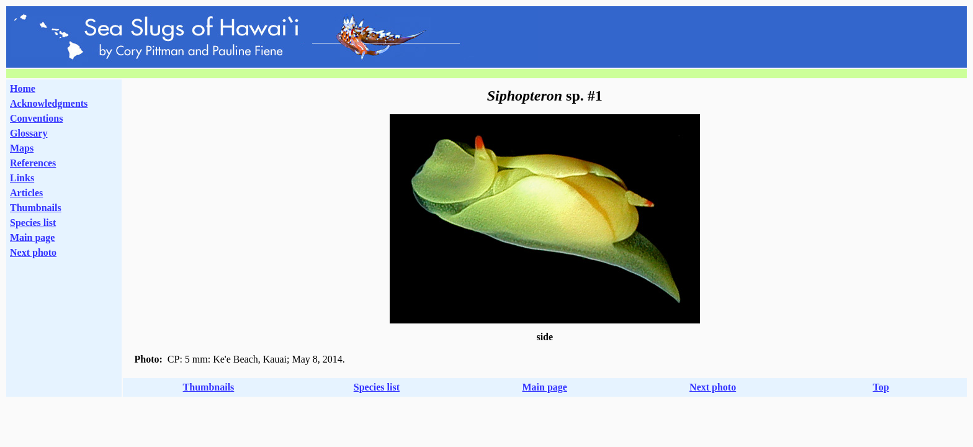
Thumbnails (35, 207)
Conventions (36, 118)
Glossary (28, 133)
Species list (33, 222)
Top (880, 387)
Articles (26, 192)
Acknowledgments (48, 103)
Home (22, 88)
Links (22, 178)
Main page (32, 237)
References (33, 163)
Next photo (712, 387)
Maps (22, 148)
